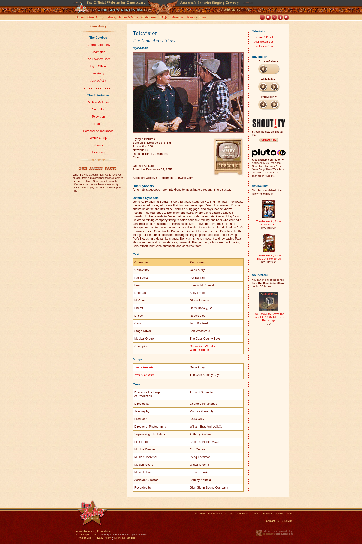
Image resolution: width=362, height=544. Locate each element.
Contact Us (272, 521)
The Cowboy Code (98, 59)
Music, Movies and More (123, 18)
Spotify (286, 17)
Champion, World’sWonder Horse (202, 348)
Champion (98, 52)
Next (274, 86)
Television (98, 116)
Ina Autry (98, 73)
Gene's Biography (98, 44)
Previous (263, 68)
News (191, 18)
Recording (98, 109)
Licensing (98, 152)
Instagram (274, 17)
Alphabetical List (263, 41)
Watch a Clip (98, 138)
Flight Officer (98, 66)
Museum (177, 18)
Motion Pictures (98, 102)
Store (203, 18)
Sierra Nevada (144, 367)
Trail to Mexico (144, 375)
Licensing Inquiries (124, 537)
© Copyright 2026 (86, 534)
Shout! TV (280, 17)
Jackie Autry (98, 80)
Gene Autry (95, 18)
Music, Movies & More (220, 513)
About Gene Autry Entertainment (94, 531)
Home (79, 18)
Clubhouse (148, 18)
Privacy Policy (102, 537)
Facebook (262, 17)
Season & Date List (265, 37)
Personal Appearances (98, 131)
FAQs (163, 18)
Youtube (268, 17)
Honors (98, 145)
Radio (98, 123)
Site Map (287, 521)
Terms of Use (83, 537)
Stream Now (268, 139)
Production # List (263, 46)
